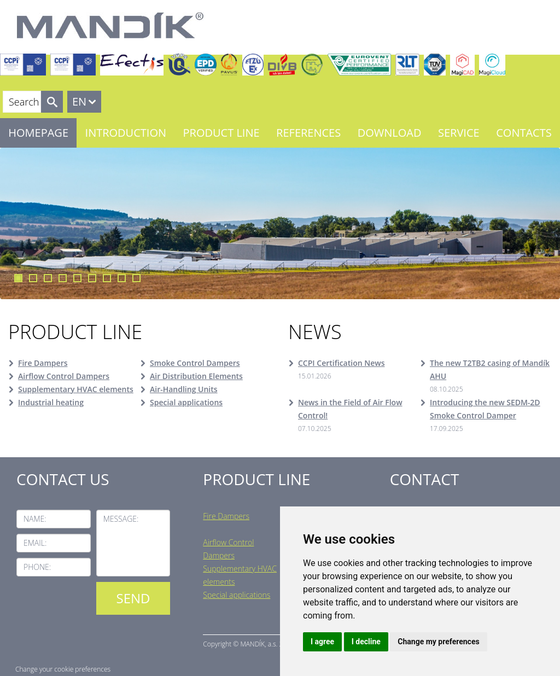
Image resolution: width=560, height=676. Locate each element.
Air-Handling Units (184, 389)
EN (79, 101)
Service (459, 132)
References (308, 132)
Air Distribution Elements (196, 376)
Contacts (523, 132)
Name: (35, 519)
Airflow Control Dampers (63, 376)
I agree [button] (322, 641)
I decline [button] (366, 641)
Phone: (37, 567)
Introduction (125, 132)
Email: (35, 543)
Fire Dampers (43, 363)
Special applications (186, 402)
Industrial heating (51, 402)
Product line (221, 132)
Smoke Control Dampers (195, 363)
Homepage (38, 132)
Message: (121, 519)
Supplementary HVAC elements (75, 389)
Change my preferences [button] (438, 641)
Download (390, 132)
